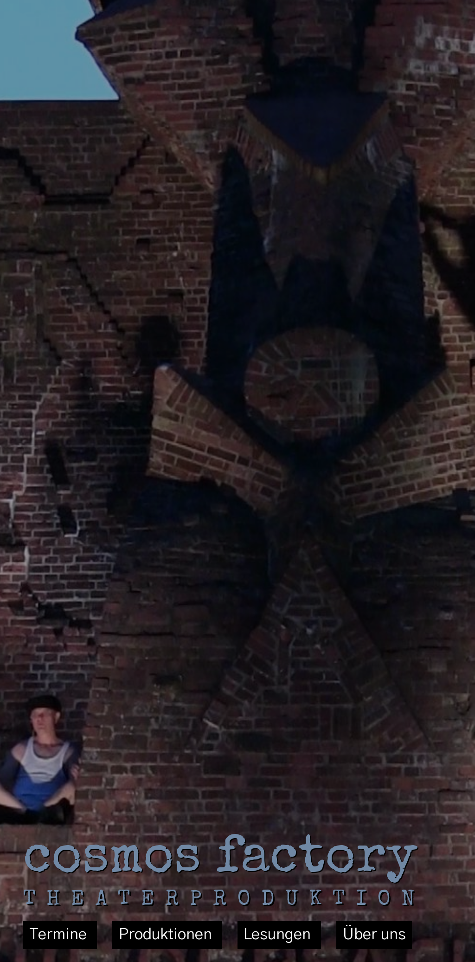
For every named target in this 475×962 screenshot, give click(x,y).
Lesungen (279, 935)
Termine (59, 935)
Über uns (374, 935)
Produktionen (167, 935)
